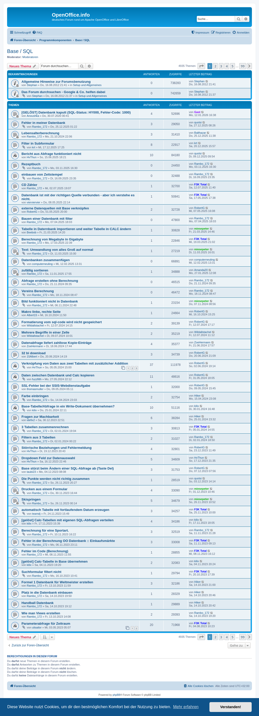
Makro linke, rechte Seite (41, 312)
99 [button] (243, 66)
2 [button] (215, 66)
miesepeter (201, 228)
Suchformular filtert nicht (41, 572)
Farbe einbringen (35, 396)
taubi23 (31, 471)
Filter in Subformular (37, 143)
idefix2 (31, 420)
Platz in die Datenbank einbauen (47, 592)
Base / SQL (20, 51)
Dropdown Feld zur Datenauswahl (48, 458)
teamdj (36, 513)
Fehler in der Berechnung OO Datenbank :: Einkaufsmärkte (68, 541)
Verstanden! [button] (230, 707)
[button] (201, 66)
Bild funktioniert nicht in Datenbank (49, 301)
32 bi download (33, 353)
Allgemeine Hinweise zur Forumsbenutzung (56, 82)
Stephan (32, 85)
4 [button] (227, 66)
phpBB (116, 695)
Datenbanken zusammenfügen (45, 260)
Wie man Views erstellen (40, 613)
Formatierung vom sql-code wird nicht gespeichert (61, 322)
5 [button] (232, 66)
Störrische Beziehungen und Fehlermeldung (56, 448)
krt (33, 147)
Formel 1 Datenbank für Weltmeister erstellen (57, 582)
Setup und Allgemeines (87, 85)
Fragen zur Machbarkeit (40, 417)
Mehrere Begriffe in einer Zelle (45, 332)
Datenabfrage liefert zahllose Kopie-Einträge (56, 343)
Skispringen (30, 499)
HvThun (32, 157)
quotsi (198, 122)
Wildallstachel (35, 325)
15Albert (32, 356)
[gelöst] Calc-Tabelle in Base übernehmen (54, 561)
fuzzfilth (36, 379)
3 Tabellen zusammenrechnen (45, 427)
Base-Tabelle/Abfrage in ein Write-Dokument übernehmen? (68, 406)
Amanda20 (201, 269)
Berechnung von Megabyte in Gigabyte (52, 239)
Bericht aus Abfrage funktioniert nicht (51, 154)
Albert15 (32, 315)
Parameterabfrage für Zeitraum (45, 623)
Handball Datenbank (37, 603)
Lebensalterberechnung (40, 133)
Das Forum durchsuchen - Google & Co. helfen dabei (63, 92)
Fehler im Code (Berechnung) (44, 551)
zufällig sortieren (34, 270)
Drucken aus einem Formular (44, 489)
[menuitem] (37, 33)
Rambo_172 (39, 126)
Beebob (31, 232)
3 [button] (221, 66)
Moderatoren (30, 57)
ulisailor (36, 627)
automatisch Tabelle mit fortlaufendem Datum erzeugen (65, 510)
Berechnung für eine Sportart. (45, 530)
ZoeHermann (35, 346)
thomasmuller (35, 389)
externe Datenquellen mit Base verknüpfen (55, 208)
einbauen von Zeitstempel (41, 174)
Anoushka (33, 115)
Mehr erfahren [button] (186, 707)
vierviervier (33, 202)
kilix (34, 410)
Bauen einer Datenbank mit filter (47, 219)
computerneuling (42, 263)
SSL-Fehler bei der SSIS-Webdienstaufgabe (55, 386)
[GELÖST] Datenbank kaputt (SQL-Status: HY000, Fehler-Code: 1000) (76, 112)
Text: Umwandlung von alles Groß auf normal (57, 250)
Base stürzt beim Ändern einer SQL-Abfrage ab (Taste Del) (67, 468)
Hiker (197, 395)
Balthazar (200, 132)
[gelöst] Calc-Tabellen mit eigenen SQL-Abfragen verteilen (67, 520)
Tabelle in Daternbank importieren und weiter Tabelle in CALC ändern (76, 229)
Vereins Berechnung (37, 291)
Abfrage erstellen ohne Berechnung (49, 281)
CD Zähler (29, 185)
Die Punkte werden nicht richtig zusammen (55, 479)
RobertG (32, 211)
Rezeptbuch (30, 164)
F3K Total (200, 184)
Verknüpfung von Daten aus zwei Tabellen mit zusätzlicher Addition (74, 363)
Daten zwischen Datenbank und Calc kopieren (57, 375)
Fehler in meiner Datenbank (43, 123)
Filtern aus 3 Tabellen (38, 437)
